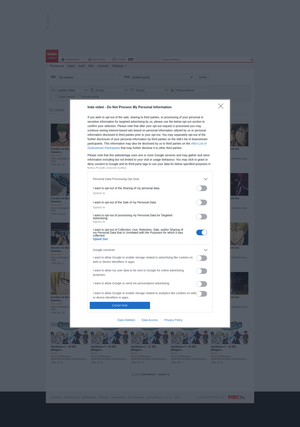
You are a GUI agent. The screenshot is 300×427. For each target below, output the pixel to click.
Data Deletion (126, 320)
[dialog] (150, 213)
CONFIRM (120, 305)
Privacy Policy (173, 320)
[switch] (201, 188)
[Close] (222, 107)
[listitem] (150, 179)
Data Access (150, 320)
